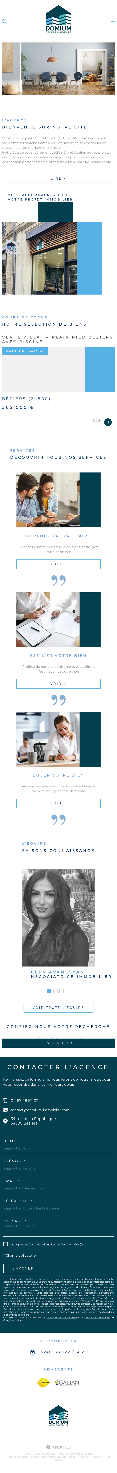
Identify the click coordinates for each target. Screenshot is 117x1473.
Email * (11, 1181)
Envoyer (23, 1268)
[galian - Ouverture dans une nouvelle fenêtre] (66, 1382)
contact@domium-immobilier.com (39, 1110)
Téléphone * (18, 1201)
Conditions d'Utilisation (97, 1317)
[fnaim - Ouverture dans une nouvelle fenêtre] (43, 1382)
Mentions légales (55, 1456)
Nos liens (82, 1456)
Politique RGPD (100, 1456)
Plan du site (35, 1456)
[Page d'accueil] (58, 21)
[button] (49, 997)
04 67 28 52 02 (25, 1100)
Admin (71, 1456)
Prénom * (14, 1161)
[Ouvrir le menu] (112, 21)
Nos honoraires (16, 1456)
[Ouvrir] (4, 21)
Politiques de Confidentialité (62, 1317)
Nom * (10, 1141)
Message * (15, 1221)
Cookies (58, 1460)
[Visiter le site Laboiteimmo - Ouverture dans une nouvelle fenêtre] (58, 1447)
